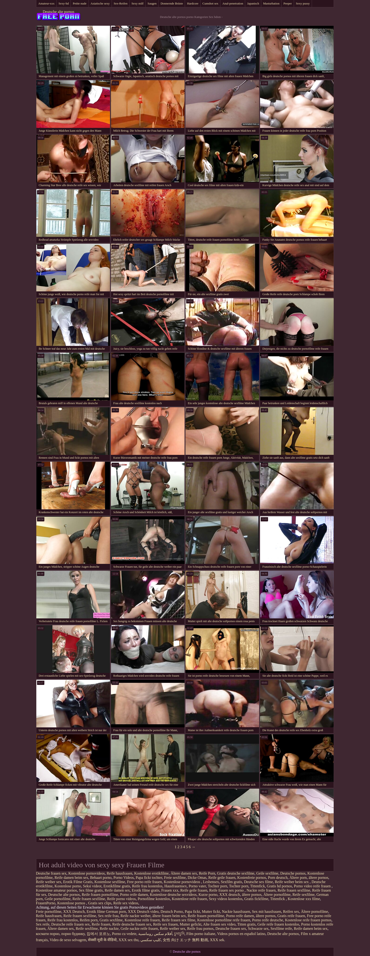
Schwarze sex (258, 929)
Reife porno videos (121, 899)
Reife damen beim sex (71, 878)
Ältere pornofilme (276, 895)
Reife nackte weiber (136, 916)
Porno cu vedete (124, 934)
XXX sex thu (128, 940)
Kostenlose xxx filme (304, 899)
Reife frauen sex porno (226, 890)
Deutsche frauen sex (51, 873)
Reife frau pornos (200, 929)
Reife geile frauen (221, 878)
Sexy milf (137, 3)
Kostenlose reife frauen (189, 899)
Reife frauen (101, 924)
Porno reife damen (134, 895)
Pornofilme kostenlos (154, 899)
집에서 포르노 (98, 934)
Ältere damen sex (184, 873)
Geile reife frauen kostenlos (278, 924)
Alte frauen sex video (219, 924)
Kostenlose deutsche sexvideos (173, 895)
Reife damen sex (117, 890)
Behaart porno (101, 878)
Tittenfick (257, 886)
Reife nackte (109, 929)
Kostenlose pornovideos (86, 873)
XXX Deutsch (74, 912)
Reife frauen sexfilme (294, 890)
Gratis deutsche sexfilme (235, 873)
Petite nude (79, 3)
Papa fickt (192, 912)
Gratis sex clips (99, 903)
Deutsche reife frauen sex (70, 924)
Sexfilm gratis (231, 882)
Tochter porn (217, 886)
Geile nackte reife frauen (139, 929)
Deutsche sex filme (258, 882)
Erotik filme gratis (145, 890)
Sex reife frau (108, 916)
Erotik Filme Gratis (77, 882)
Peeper (287, 3)
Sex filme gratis (91, 890)
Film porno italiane (200, 934)
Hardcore (192, 3)
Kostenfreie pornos (251, 878)
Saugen (151, 3)
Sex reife (42, 924)
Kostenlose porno (68, 886)
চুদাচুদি (179, 934)
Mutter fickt (211, 912)
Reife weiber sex (48, 882)
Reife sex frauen (165, 924)
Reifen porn (89, 920)
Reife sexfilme (303, 895)
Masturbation (271, 3)
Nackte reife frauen (261, 890)
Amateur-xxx (46, 3)
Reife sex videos (125, 903)
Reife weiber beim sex (292, 882)
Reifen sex (291, 912)
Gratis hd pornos (279, 886)
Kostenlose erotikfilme (151, 873)
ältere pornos (318, 878)
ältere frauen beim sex (169, 916)
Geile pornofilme (58, 899)
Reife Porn (207, 873)
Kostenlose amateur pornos (56, 890)
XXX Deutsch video (143, 912)
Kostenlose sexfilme (109, 882)
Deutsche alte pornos (58, 12)
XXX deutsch (229, 895)
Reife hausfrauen (119, 873)
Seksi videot (92, 886)
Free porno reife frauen (144, 882)
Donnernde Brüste (171, 3)
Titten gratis (246, 924)
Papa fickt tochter (149, 878)
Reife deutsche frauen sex (131, 924)
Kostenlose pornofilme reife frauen (223, 920)
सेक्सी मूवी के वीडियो (102, 940)
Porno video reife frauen (313, 886)
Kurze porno (207, 895)
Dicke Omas (197, 878)
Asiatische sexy (100, 3)
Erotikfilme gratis (116, 886)
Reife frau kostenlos (147, 886)
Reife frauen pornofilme (100, 895)
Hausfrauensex (175, 886)
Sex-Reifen (120, 3)
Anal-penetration (232, 3)
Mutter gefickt (191, 924)
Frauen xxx (169, 890)
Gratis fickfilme (256, 899)
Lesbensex (211, 882)
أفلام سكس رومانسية (155, 934)
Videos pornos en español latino (241, 934)
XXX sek (217, 940)
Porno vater (197, 886)
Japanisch (253, 3)
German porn (116, 912)
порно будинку (73, 934)
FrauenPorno (45, 903)
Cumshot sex (210, 3)
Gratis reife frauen (291, 916)
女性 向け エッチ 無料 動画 (185, 940)
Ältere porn (298, 878)
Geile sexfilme (267, 873)
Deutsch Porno (171, 912)
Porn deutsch (278, 878)
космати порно (47, 934)
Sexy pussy (303, 3)
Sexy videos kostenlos (225, 899)
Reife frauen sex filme (178, 920)
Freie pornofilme (48, 912)
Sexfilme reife (281, 929)
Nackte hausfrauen (236, 912)
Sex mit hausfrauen (266, 912)
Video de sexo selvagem (68, 940)
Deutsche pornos (293, 873)
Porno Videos (124, 878)
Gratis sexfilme (111, 920)
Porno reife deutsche (267, 920)
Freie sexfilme (175, 878)
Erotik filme (96, 912)
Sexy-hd (64, 3)
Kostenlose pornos (71, 903)
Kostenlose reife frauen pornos (308, 920)
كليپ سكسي (150, 940)
